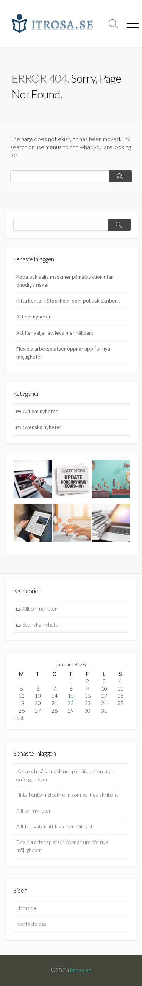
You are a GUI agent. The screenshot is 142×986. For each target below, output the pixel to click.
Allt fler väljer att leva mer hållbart (54, 332)
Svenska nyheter (42, 427)
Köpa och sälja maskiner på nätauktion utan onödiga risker (65, 280)
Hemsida (26, 908)
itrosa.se (80, 970)
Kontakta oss (31, 923)
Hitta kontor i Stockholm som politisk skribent (68, 300)
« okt (18, 718)
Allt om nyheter (33, 316)
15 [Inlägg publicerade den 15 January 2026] (71, 696)
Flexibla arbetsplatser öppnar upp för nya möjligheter (63, 352)
